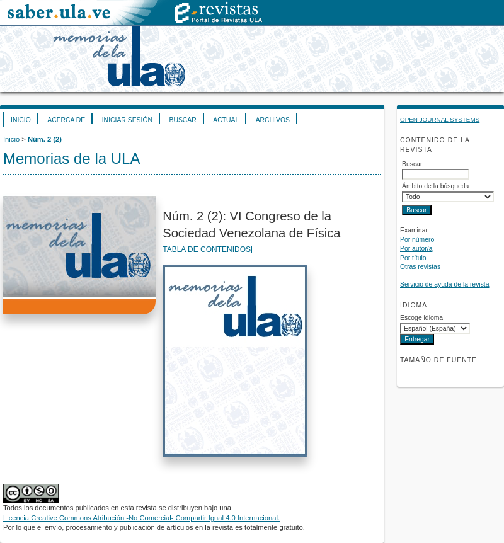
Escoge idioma (421, 317)
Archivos (273, 120)
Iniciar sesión (127, 120)
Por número (417, 239)
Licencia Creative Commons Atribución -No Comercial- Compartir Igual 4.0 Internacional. (141, 518)
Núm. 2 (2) (45, 139)
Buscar (182, 120)
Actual (226, 120)
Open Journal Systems (439, 119)
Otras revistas (420, 266)
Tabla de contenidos (207, 249)
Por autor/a (416, 248)
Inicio (21, 120)
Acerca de (66, 120)
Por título (413, 257)
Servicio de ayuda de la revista (445, 284)
